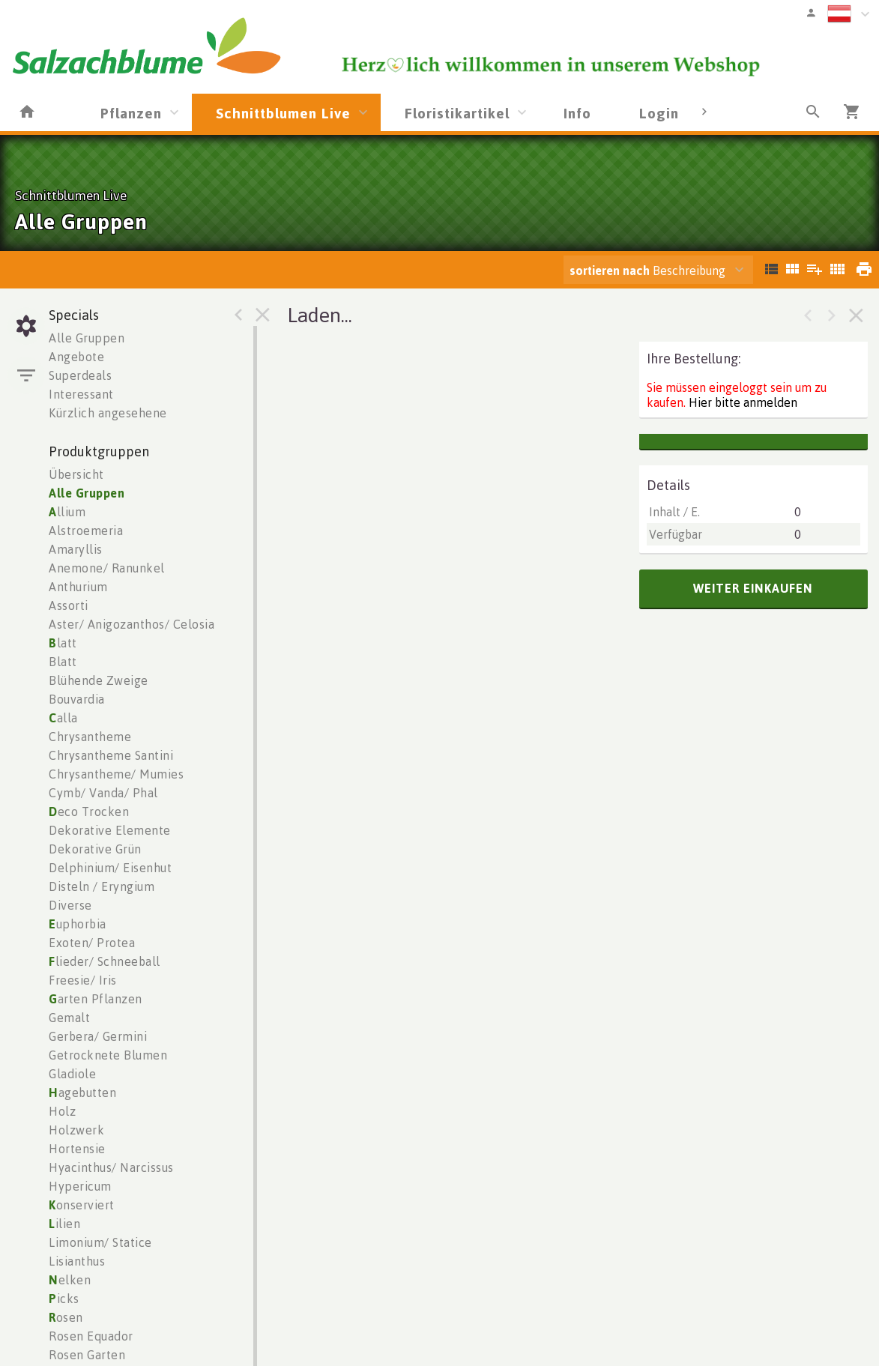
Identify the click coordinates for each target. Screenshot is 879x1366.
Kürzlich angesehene (108, 412)
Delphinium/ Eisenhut (110, 867)
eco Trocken (89, 811)
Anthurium (78, 586)
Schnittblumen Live (283, 112)
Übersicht (76, 474)
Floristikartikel (457, 112)
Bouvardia (77, 699)
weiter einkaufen (753, 588)
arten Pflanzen (95, 998)
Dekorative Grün (95, 848)
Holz (62, 1111)
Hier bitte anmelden (743, 402)
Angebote (76, 356)
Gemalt (69, 1017)
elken (70, 1279)
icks (64, 1298)
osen (66, 1317)
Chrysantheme (90, 736)
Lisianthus (77, 1261)
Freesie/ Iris (83, 980)
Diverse (70, 905)
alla (63, 717)
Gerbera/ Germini (98, 1036)
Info (577, 112)
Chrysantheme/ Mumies (116, 774)
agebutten (82, 1092)
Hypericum (80, 1186)
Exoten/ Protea (92, 942)
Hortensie (77, 1148)
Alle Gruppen (86, 337)
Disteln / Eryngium (101, 886)
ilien (64, 1223)
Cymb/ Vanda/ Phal (103, 792)
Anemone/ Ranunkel (107, 567)
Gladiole (72, 1073)
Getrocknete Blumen (108, 1055)
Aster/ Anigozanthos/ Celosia (131, 624)
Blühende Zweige (98, 680)
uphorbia (77, 923)
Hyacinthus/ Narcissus (111, 1167)
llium (67, 511)
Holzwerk (76, 1129)
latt (63, 642)
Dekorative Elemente (110, 830)
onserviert (82, 1204)
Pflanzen (131, 112)
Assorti (68, 605)
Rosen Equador (91, 1336)
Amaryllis (76, 549)
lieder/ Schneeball (104, 961)
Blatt (63, 661)
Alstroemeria (86, 530)
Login (659, 112)
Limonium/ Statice (100, 1242)
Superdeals (80, 375)
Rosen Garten (87, 1354)
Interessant (81, 394)
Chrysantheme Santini (111, 755)
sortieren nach (611, 270)
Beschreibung (647, 270)
